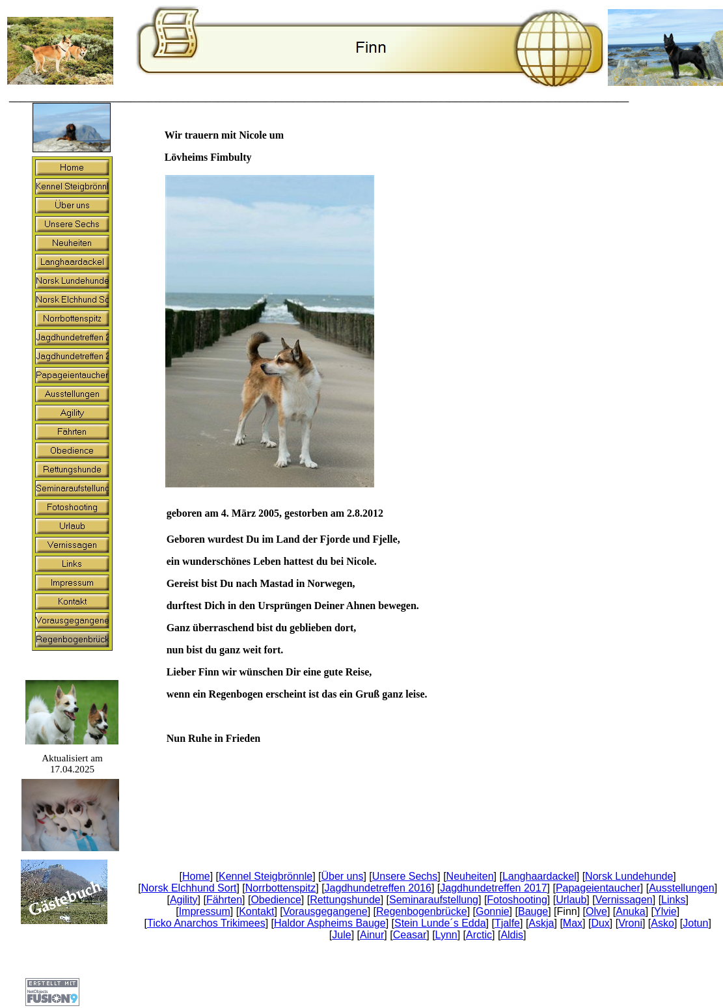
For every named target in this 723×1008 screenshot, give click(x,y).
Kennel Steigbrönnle (265, 876)
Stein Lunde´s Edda (440, 923)
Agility (184, 899)
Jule (341, 934)
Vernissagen (624, 899)
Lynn (446, 934)
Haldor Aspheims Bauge (330, 923)
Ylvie (665, 911)
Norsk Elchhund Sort (189, 887)
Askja (541, 923)
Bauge (533, 911)
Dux (600, 923)
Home (196, 876)
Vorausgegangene (325, 911)
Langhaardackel (539, 876)
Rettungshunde (345, 899)
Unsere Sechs (405, 876)
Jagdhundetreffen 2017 (493, 887)
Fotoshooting (517, 899)
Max (572, 923)
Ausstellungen (682, 887)
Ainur (372, 934)
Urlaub (571, 899)
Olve (596, 911)
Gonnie (493, 911)
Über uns (342, 876)
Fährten (224, 899)
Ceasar (410, 934)
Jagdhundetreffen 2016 (378, 887)
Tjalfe (507, 923)
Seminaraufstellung (433, 899)
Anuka (630, 911)
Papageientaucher (598, 887)
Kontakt (256, 911)
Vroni (630, 923)
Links (673, 899)
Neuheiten (470, 876)
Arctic (479, 934)
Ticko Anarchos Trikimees (206, 923)
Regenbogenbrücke (421, 911)
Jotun (695, 923)
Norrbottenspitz (280, 887)
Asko (662, 923)
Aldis (511, 934)
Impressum (204, 911)
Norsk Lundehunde (629, 876)
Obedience (276, 899)
